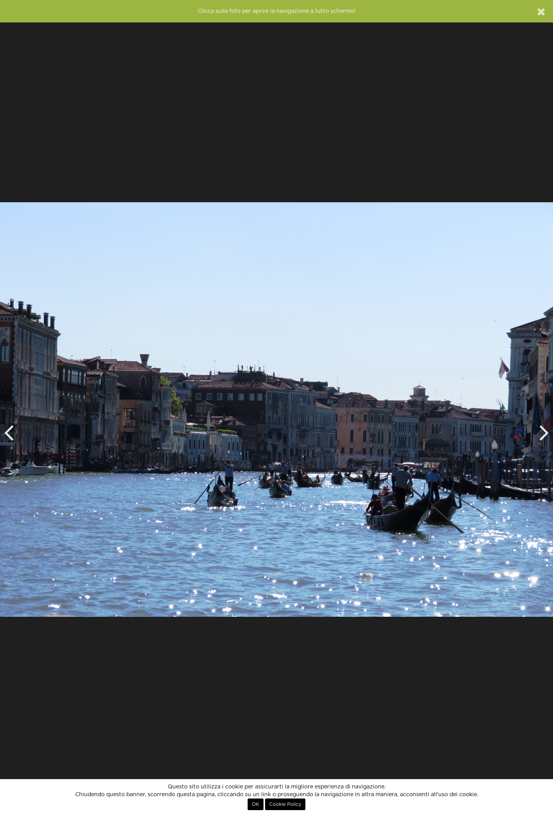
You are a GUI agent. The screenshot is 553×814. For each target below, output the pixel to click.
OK (255, 804)
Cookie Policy (285, 804)
